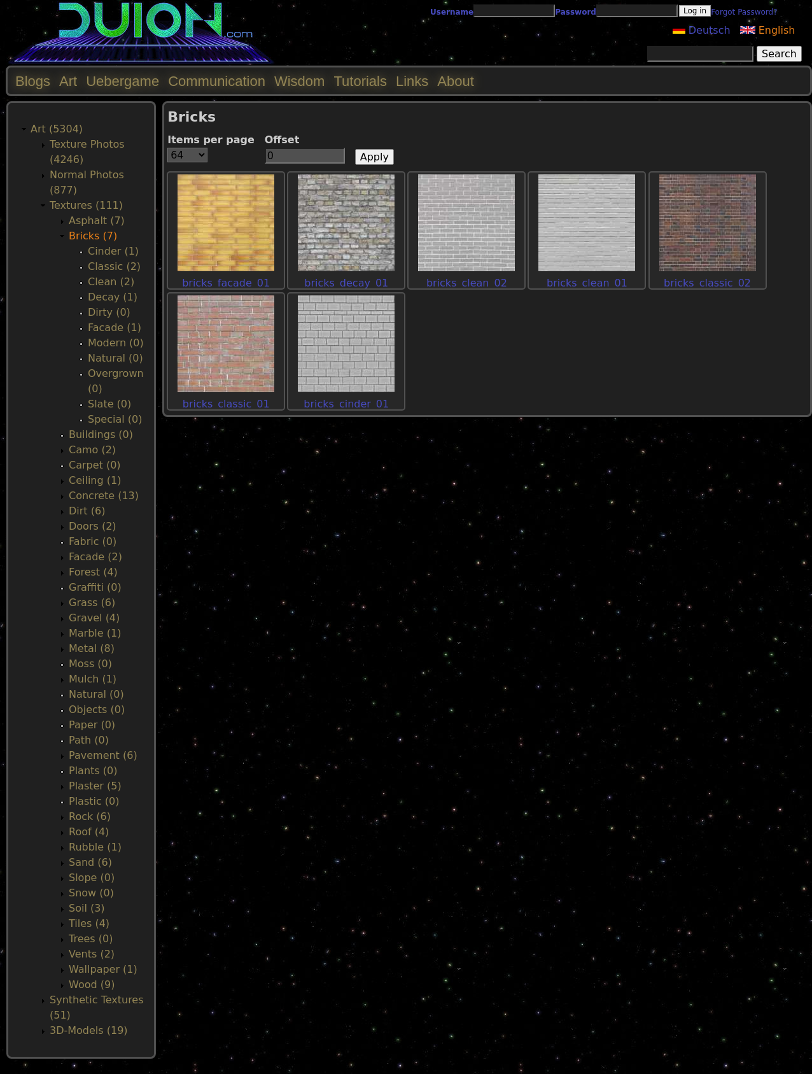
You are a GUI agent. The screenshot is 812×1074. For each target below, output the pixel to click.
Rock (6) (90, 816)
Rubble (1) (95, 847)
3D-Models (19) (89, 1030)
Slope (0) (92, 878)
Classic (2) (114, 266)
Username (451, 12)
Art (68, 81)
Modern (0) (116, 343)
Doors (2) (92, 526)
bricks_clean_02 (466, 283)
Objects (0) (97, 709)
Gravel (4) (94, 618)
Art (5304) (57, 129)
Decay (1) (112, 297)
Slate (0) (109, 404)
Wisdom (299, 81)
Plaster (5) (95, 786)
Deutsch (702, 30)
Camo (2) (92, 450)
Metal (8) (92, 648)
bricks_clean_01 (587, 283)
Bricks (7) (93, 236)
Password (575, 12)
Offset (282, 140)
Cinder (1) (113, 251)
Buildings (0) (101, 434)
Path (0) (89, 740)
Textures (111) (86, 205)
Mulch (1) (92, 679)
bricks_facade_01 (226, 283)
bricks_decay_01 (346, 283)
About (455, 81)
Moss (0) (90, 664)
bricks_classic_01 (226, 404)
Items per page (211, 140)
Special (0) (115, 419)
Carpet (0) (95, 465)
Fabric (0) (92, 541)
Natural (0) (115, 358)
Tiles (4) (89, 923)
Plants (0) (93, 771)
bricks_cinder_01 (346, 404)
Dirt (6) (87, 511)
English (767, 30)
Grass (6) (92, 603)
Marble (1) (95, 633)
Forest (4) (93, 572)
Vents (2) (92, 954)
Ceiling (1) (95, 480)
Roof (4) (89, 832)
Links (412, 81)
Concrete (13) (104, 496)
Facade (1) (114, 327)
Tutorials (360, 81)
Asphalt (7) (97, 221)
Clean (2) (111, 282)
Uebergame (122, 81)
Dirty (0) (109, 312)
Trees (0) (91, 939)
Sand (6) (90, 862)
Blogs (32, 81)
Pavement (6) (103, 755)
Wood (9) (92, 985)
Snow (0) (91, 893)
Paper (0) (92, 725)
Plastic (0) (94, 801)
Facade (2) (95, 557)
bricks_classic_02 (707, 283)
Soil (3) (87, 908)
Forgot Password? (744, 12)
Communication (216, 81)
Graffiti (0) (95, 587)
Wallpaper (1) (103, 969)
